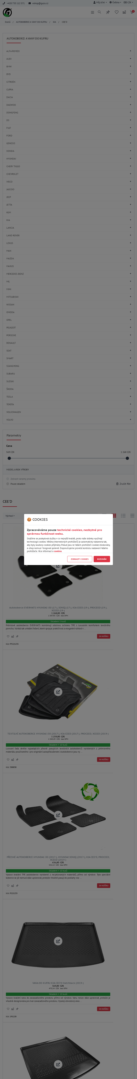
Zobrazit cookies (79, 559)
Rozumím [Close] (101, 559)
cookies (58, 551)
